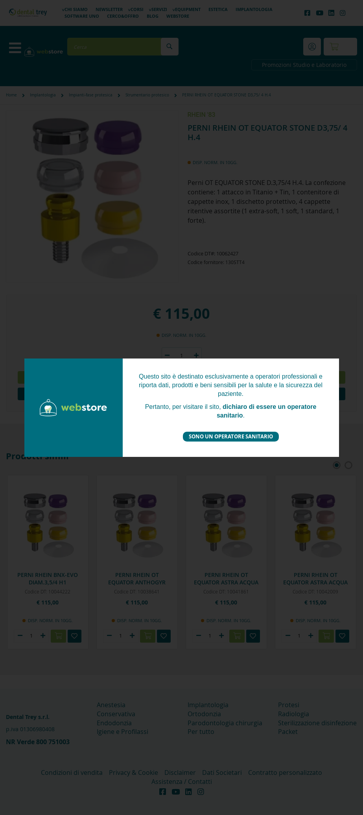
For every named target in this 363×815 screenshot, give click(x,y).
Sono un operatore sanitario (231, 436)
